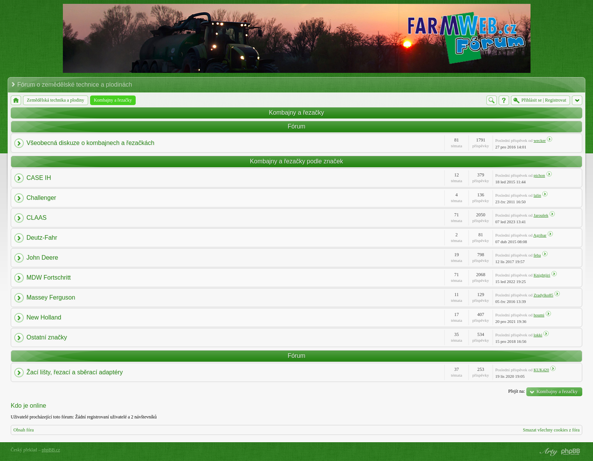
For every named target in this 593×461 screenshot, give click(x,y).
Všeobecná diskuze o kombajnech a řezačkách (90, 143)
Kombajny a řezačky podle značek (296, 161)
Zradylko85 (543, 295)
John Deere (42, 257)
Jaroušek (541, 215)
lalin (537, 195)
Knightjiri (542, 275)
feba (537, 255)
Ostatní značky (46, 337)
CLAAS (36, 217)
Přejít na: (516, 391)
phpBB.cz (51, 450)
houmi (539, 315)
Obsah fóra (23, 430)
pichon (539, 175)
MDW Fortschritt (48, 277)
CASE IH (38, 178)
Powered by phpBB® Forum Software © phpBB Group (570, 451)
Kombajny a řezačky (296, 112)
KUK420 (541, 369)
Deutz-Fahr (41, 237)
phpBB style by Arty (547, 451)
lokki (538, 335)
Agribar (539, 235)
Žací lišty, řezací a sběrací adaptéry (74, 372)
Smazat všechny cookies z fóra (551, 430)
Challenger (41, 197)
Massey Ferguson (50, 297)
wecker (540, 140)
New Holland (43, 317)
